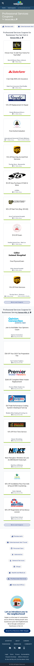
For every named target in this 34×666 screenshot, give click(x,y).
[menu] (2, 3)
